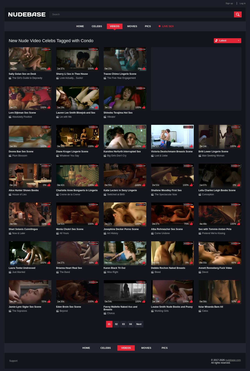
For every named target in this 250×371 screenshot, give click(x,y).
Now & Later (18, 233)
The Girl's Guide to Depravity (27, 78)
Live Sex (166, 26)
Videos (114, 26)
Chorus (111, 313)
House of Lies (19, 194)
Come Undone (162, 233)
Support (13, 360)
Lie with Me (66, 116)
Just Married (18, 272)
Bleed (158, 272)
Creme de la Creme (70, 194)
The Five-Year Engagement (121, 78)
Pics (148, 26)
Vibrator (111, 116)
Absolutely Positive (22, 116)
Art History (112, 233)
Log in (243, 3)
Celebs (97, 26)
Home (80, 26)
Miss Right (112, 272)
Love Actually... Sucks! (71, 78)
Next (138, 324)
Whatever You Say (69, 155)
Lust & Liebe (161, 155)
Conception (208, 194)
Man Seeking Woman (213, 155)
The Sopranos (19, 311)
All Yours (64, 233)
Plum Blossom (19, 155)
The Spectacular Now (166, 194)
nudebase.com (233, 360)
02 (116, 324)
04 (130, 324)
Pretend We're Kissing (213, 233)
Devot (205, 272)
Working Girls (162, 311)
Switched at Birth (116, 194)
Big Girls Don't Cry (116, 155)
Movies (132, 26)
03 (123, 324)
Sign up (229, 3)
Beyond (64, 311)
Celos (205, 311)
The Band (65, 272)
